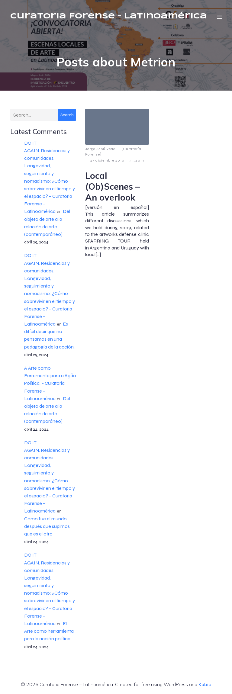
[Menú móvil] (219, 16)
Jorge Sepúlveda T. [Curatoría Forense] (113, 151)
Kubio (204, 684)
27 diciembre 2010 (107, 160)
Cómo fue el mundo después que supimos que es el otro (47, 526)
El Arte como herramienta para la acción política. (49, 631)
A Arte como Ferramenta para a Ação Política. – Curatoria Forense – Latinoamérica (50, 383)
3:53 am (137, 160)
